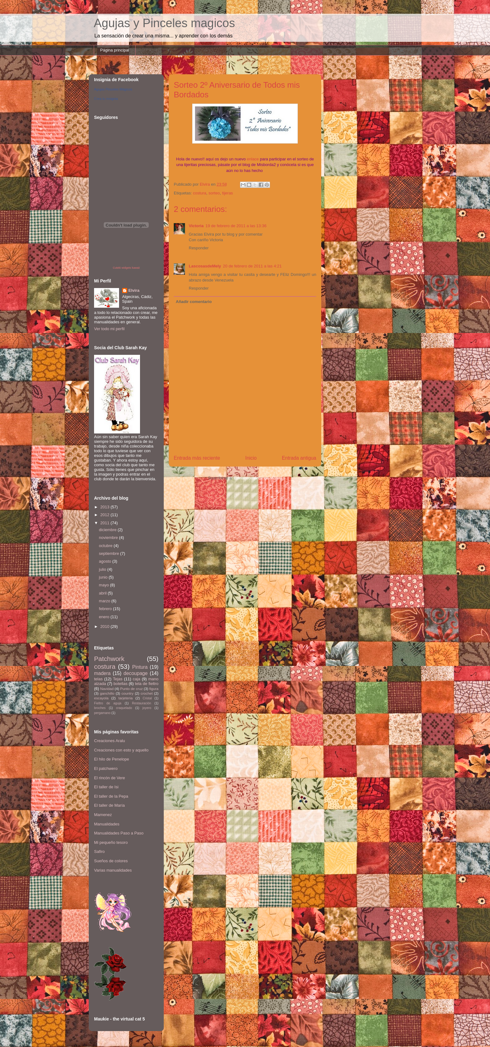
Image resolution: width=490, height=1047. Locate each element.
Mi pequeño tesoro (111, 842)
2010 (105, 626)
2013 (105, 507)
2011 (105, 523)
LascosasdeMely (205, 266)
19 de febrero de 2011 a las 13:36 (235, 225)
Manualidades (106, 824)
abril (103, 593)
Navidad (107, 689)
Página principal (114, 50)
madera (102, 673)
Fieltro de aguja (107, 703)
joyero (146, 708)
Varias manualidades (113, 870)
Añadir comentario (194, 301)
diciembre (108, 529)
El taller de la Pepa (111, 796)
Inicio (251, 458)
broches (100, 708)
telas (98, 679)
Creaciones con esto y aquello (121, 750)
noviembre (109, 537)
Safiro (99, 851)
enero (105, 616)
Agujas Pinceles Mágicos (113, 89)
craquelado (124, 708)
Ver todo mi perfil (109, 328)
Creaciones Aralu (109, 740)
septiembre (109, 553)
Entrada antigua (299, 458)
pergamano (102, 713)
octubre (106, 545)
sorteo (214, 193)
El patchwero (106, 768)
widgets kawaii (131, 267)
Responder (199, 248)
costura (199, 193)
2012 (105, 514)
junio (104, 577)
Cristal (147, 698)
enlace (253, 159)
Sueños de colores (111, 861)
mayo (104, 585)
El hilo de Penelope (111, 759)
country (127, 693)
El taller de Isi (106, 787)
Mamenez (103, 814)
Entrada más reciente (197, 458)
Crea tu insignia (106, 98)
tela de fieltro (146, 683)
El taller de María (109, 805)
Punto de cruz (131, 689)
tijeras (227, 193)
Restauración (141, 703)
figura (153, 689)
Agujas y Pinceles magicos (164, 23)
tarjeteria (125, 698)
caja (136, 679)
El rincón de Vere (109, 777)
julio (103, 569)
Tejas (117, 679)
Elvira (133, 290)
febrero (106, 608)
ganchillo (107, 693)
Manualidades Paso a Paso (118, 833)
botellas (120, 683)
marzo (105, 601)
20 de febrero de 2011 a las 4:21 (252, 266)
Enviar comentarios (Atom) (258, 478)
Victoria (196, 225)
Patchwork (109, 658)
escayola (101, 698)
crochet (146, 693)
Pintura (140, 667)
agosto (105, 561)
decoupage (135, 673)
